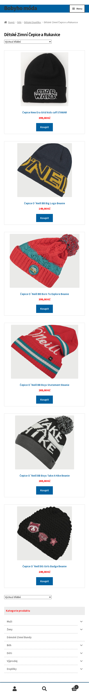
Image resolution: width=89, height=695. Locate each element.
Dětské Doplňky (32, 22)
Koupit (44, 127)
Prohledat (44, 689)
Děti (19, 22)
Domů (11, 22)
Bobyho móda (20, 8)
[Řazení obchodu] (28, 42)
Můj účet (15, 689)
